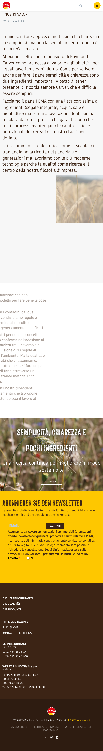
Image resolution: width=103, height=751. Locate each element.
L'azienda (18, 21)
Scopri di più (51, 482)
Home (5, 21)
